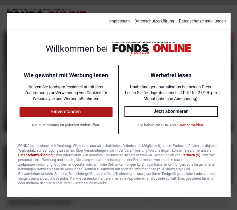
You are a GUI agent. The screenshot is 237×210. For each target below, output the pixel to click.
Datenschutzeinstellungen (202, 21)
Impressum (119, 21)
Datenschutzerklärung (154, 21)
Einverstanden (66, 111)
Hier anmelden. (191, 125)
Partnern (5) (190, 155)
